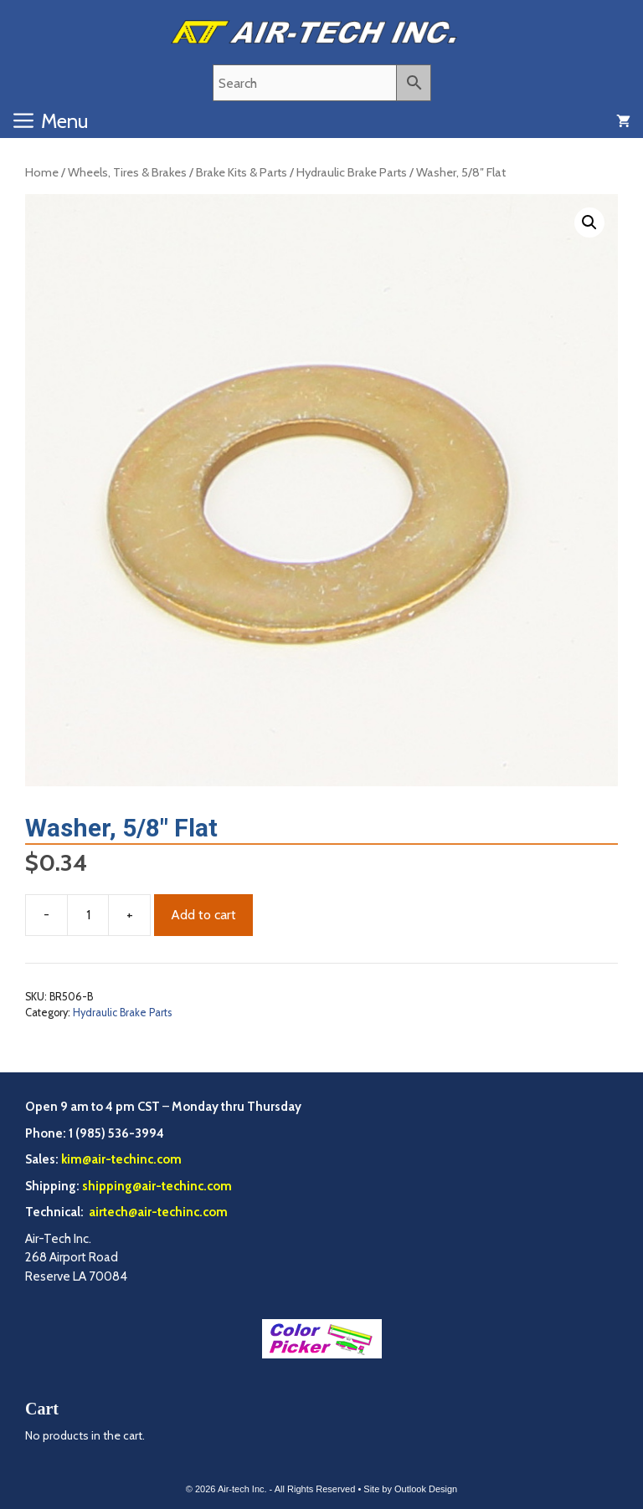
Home (42, 172)
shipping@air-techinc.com (157, 1186)
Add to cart (203, 915)
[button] (589, 222)
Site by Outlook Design (410, 1489)
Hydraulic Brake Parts (351, 172)
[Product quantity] (88, 915)
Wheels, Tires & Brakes (127, 172)
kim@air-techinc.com (121, 1159)
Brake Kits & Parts (241, 172)
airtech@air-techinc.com (157, 1212)
